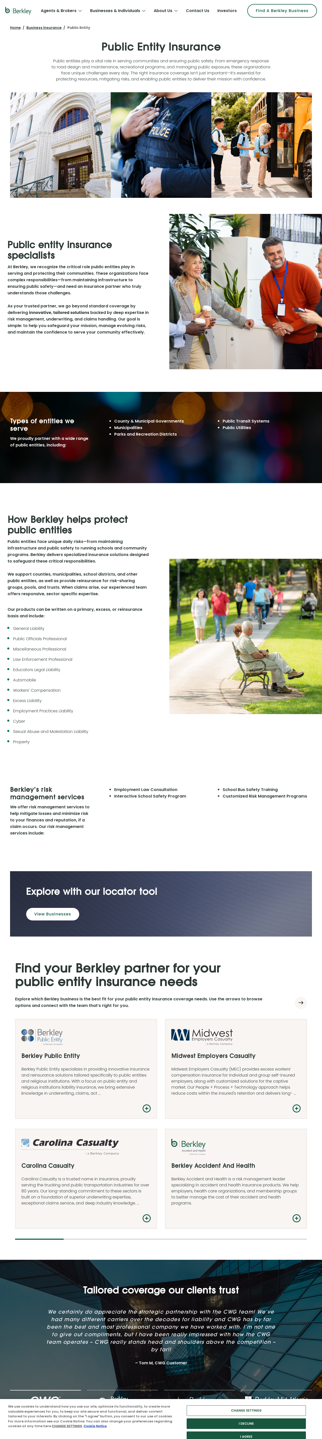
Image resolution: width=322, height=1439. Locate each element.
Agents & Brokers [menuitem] (58, 11)
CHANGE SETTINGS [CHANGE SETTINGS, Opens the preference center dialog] (246, 1426)
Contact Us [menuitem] (197, 11)
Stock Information (103, 1323)
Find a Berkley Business (272, 1249)
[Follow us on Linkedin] (26, 1287)
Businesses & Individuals (36, 1323)
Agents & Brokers (29, 1314)
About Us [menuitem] (163, 11)
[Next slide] (301, 1003)
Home (15, 27)
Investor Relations (103, 1314)
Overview (169, 1314)
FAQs (238, 1314)
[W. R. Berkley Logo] (18, 11)
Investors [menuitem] (227, 11)
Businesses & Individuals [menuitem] (115, 11)
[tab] (45, 1188)
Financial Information (106, 1333)
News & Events (100, 1342)
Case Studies (245, 1323)
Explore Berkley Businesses (183, 1323)
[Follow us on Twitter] (18, 1287)
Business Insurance (44, 27)
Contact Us (170, 1333)
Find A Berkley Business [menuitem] (282, 11)
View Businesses (52, 914)
